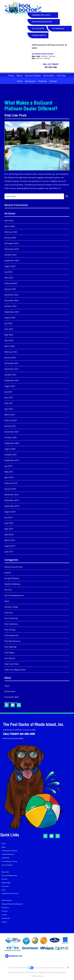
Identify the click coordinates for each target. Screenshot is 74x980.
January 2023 (10, 289)
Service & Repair (7, 865)
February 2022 (10, 352)
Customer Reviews (8, 854)
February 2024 (10, 232)
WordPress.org (10, 702)
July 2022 (8, 323)
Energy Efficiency (11, 578)
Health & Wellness (12, 584)
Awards (7, 572)
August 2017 (9, 546)
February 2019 (10, 483)
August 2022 (9, 317)
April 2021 (8, 409)
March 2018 (9, 540)
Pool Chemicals (11, 618)
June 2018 (8, 523)
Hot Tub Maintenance (13, 595)
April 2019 (8, 477)
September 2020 (11, 443)
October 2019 (10, 454)
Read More (55, 188)
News (6, 601)
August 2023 (9, 266)
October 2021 (10, 374)
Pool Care (8, 612)
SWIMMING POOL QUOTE (41, 15)
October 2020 (10, 437)
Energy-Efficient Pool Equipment (12, 904)
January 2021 (10, 426)
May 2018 (8, 529)
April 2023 (8, 277)
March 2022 (9, 346)
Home (4, 843)
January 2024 (10, 237)
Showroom (5, 907)
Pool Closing (9, 629)
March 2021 (9, 414)
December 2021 (11, 363)
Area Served (6, 918)
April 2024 (8, 220)
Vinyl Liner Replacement (15, 669)
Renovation (5, 872)
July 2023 (8, 272)
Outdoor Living (11, 607)
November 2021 (11, 369)
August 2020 (9, 449)
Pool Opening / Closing (9, 861)
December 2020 (11, 431)
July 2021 (8, 391)
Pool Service (9, 658)
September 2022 (11, 312)
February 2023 (10, 283)
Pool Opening (10, 646)
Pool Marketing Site (37, 976)
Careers (4, 922)
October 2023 (10, 254)
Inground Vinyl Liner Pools (10, 893)
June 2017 (8, 551)
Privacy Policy (13, 968)
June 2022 (8, 329)
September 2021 (11, 380)
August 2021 (9, 386)
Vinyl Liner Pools (15, 115)
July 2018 (8, 517)
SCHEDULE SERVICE (39, 35)
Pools (3, 890)
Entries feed (9, 691)
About (4, 847)
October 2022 (10, 306)
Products (5, 911)
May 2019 (8, 471)
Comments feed (11, 697)
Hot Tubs (4, 879)
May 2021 (8, 403)
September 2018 (11, 506)
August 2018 (9, 511)
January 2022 (10, 357)
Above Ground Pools (13, 567)
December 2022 (11, 294)
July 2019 (8, 466)
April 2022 (8, 340)
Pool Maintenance (12, 641)
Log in (7, 685)
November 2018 (11, 500)
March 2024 (9, 226)
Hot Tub (7, 589)
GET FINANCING (58, 28)
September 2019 (11, 460)
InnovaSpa (5, 886)
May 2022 (8, 334)
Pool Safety (9, 652)
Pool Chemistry (11, 624)
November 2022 (11, 300)
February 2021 (10, 420)
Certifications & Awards (9, 851)
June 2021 (8, 397)
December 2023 (11, 243)
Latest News (5, 858)
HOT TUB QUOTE (38, 28)
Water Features (7, 900)
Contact (4, 915)
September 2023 (11, 260)
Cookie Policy (22, 968)
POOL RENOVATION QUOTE (42, 21)
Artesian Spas (6, 883)
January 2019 (10, 489)
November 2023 (11, 249)
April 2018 (8, 534)
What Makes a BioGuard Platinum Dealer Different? (31, 106)
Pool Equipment (11, 635)
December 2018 (11, 494)
